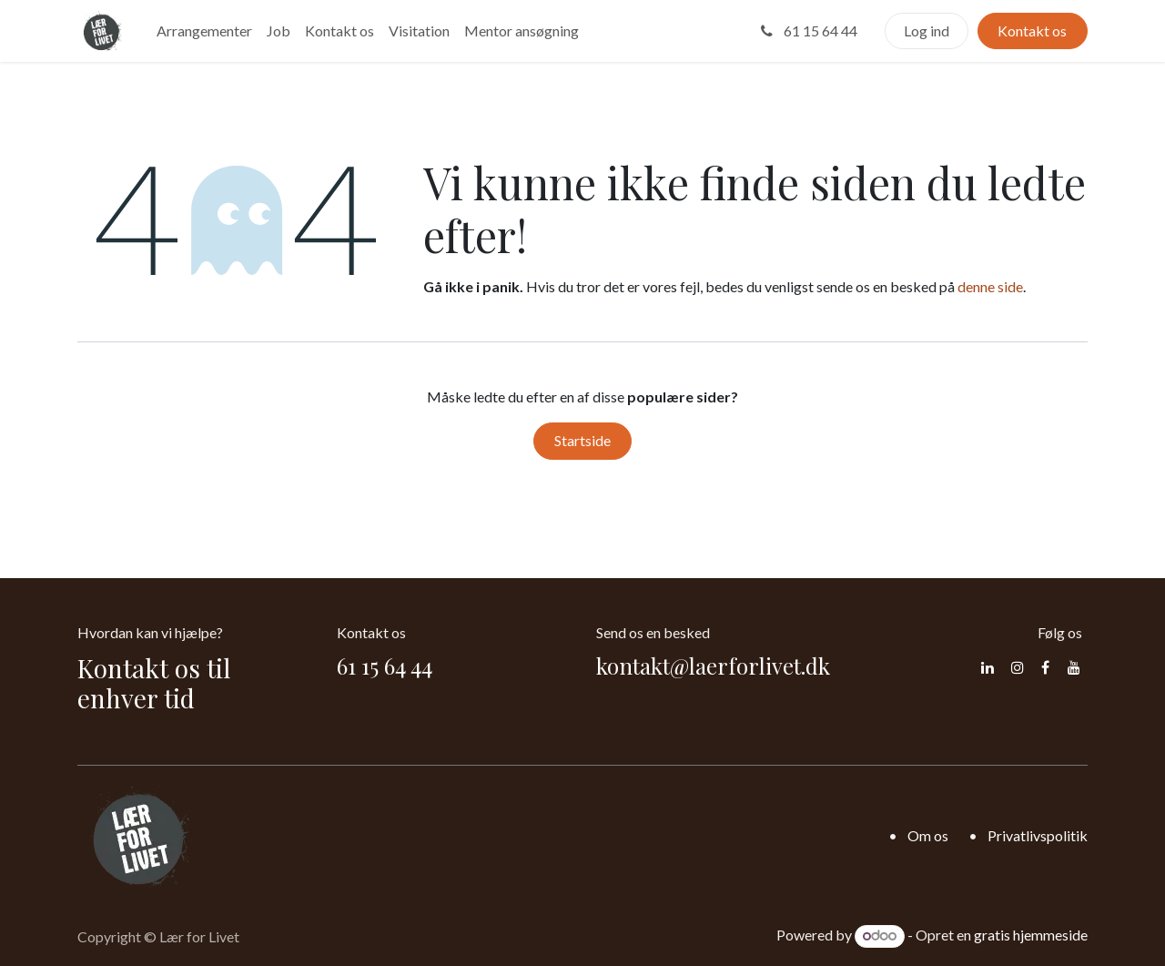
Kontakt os (1032, 30)
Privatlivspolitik (1038, 835)
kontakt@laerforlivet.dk (713, 665)
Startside (582, 440)
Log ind (926, 30)
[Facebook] (1045, 667)
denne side (990, 286)
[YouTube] (1074, 667)
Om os (927, 835)
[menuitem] (204, 31)
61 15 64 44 (807, 30)
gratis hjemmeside (1031, 934)
